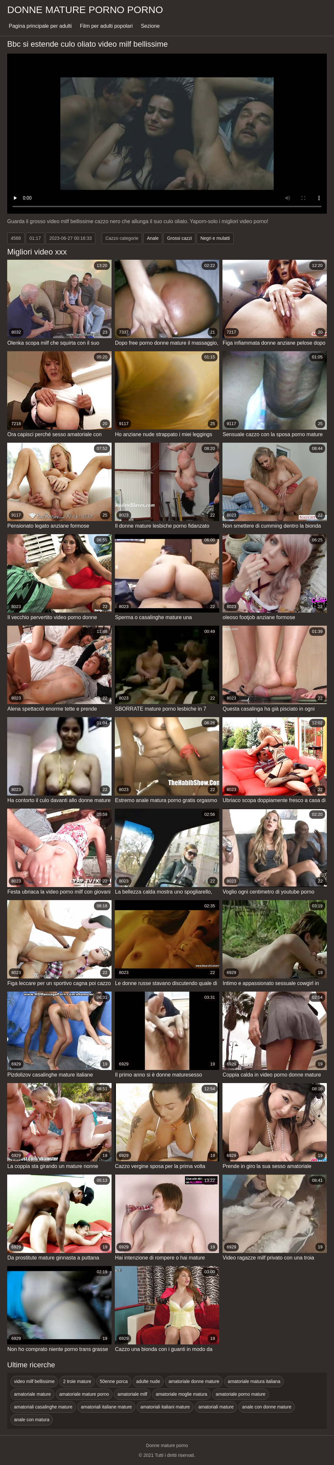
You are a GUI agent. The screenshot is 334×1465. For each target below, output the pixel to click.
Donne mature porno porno (85, 9)
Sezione (150, 26)
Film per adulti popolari (106, 26)
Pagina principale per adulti (40, 26)
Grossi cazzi (179, 238)
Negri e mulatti (215, 238)
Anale (153, 238)
